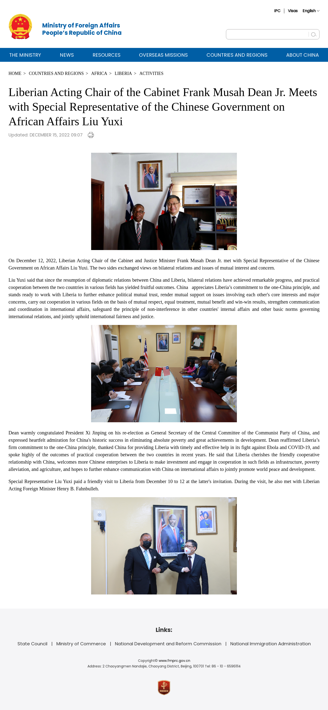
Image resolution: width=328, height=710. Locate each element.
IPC (277, 11)
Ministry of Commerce (81, 644)
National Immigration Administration (270, 644)
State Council (32, 644)
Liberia (123, 73)
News (67, 55)
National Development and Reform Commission (168, 644)
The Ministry (25, 55)
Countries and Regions (237, 55)
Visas (293, 11)
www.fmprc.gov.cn (174, 660)
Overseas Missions (163, 55)
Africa (99, 73)
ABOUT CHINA (302, 55)
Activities (151, 73)
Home (15, 73)
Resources (107, 55)
